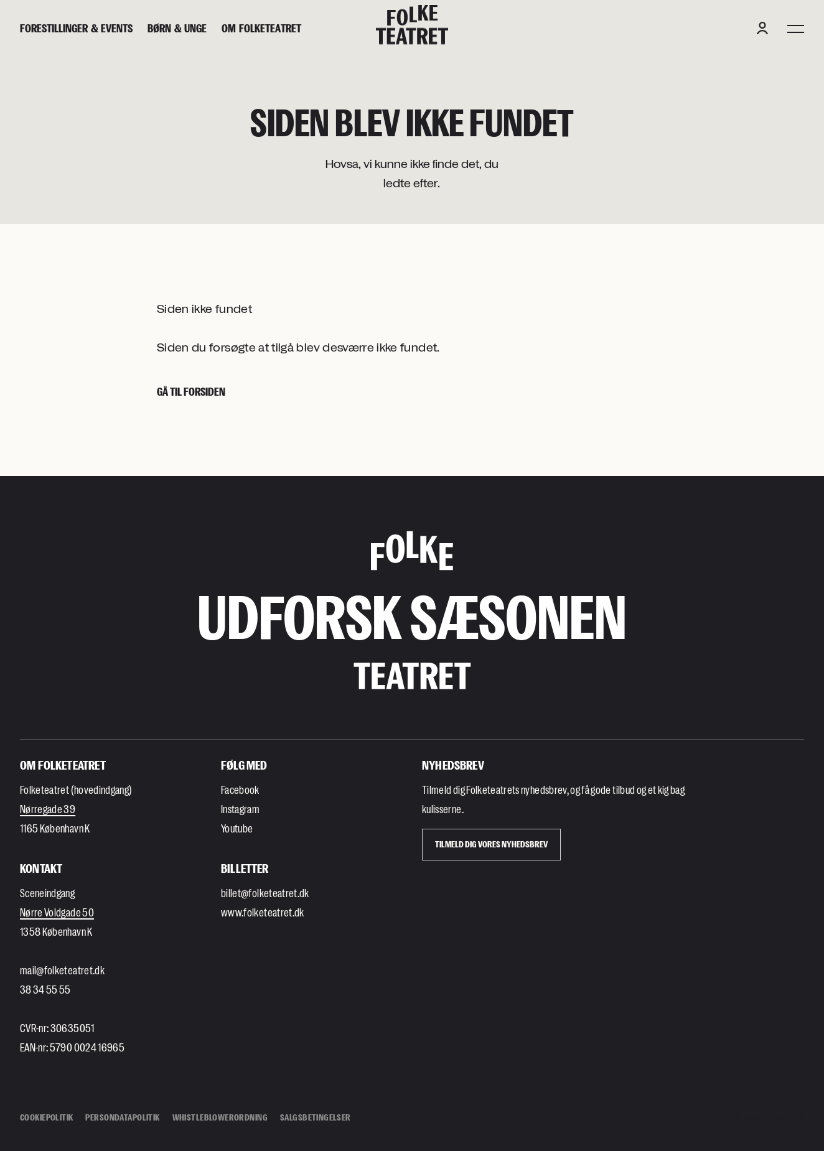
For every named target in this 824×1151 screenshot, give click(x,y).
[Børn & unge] (177, 28)
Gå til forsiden (191, 391)
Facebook (240, 789)
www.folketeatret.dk (262, 912)
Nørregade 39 (47, 809)
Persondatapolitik (122, 1117)
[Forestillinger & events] (76, 28)
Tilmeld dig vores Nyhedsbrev (491, 844)
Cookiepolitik (46, 1117)
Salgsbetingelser (315, 1117)
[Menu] (795, 28)
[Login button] (762, 28)
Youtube (237, 828)
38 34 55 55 (45, 989)
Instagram (240, 809)
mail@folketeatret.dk (62, 970)
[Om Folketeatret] (261, 28)
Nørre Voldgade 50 (57, 912)
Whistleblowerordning (220, 1117)
